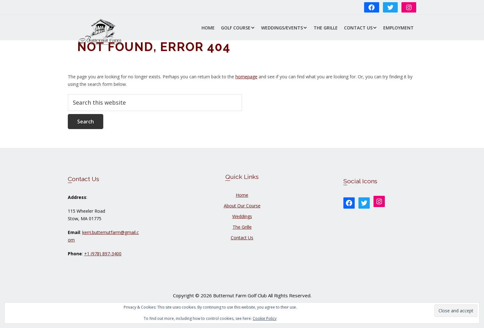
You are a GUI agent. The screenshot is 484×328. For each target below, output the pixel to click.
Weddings (242, 216)
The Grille (242, 227)
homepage (246, 77)
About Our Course (242, 206)
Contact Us (242, 238)
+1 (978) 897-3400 (102, 254)
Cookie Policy (265, 318)
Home (242, 195)
